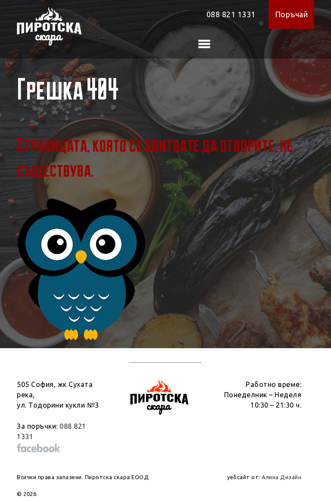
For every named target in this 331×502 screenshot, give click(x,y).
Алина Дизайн (281, 477)
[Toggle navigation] (204, 44)
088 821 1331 (231, 14)
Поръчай (291, 14)
